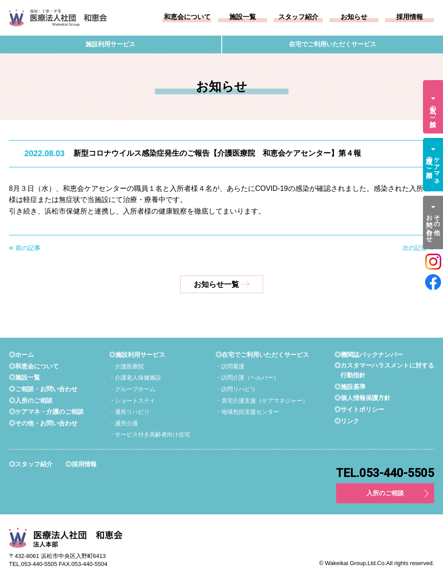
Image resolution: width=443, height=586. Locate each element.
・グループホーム (132, 389)
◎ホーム (21, 354)
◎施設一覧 (24, 377)
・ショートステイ (132, 400)
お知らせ (354, 16)
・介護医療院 (126, 366)
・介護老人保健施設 (135, 377)
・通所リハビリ (129, 411)
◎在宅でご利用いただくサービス (262, 354)
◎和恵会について (34, 366)
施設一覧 (242, 16)
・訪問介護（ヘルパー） (247, 377)
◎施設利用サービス (137, 354)
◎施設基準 (350, 386)
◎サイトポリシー (359, 409)
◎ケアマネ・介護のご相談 (46, 411)
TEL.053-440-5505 (385, 473)
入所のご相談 (385, 493)
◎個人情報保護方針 (362, 397)
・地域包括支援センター (247, 411)
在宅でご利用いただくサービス (332, 44)
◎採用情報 (81, 464)
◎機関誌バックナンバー (368, 354)
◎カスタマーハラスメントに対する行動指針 (384, 370)
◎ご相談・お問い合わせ (43, 388)
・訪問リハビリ (235, 389)
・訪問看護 (229, 366)
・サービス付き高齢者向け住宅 (149, 434)
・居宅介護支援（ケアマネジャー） (261, 400)
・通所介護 (123, 423)
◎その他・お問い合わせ (43, 423)
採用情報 (409, 16)
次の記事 (414, 247)
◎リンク (346, 420)
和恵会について (187, 16)
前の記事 (28, 247)
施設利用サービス (110, 44)
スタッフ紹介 (298, 16)
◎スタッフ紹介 (31, 464)
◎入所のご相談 (31, 400)
